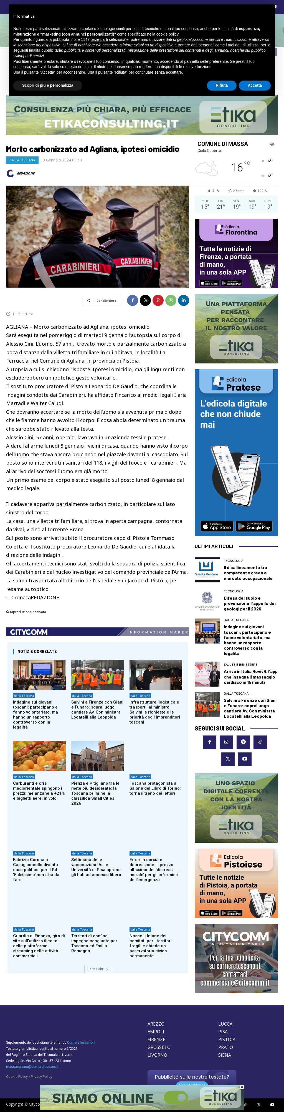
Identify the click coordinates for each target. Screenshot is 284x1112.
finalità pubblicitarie (45, 50)
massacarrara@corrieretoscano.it (32, 1067)
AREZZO (156, 1024)
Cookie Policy (17, 1076)
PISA (223, 1032)
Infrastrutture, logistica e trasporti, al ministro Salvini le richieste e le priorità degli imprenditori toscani (155, 712)
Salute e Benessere (240, 664)
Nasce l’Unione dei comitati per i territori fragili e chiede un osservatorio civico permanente (151, 945)
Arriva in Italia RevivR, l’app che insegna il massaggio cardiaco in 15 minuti (251, 676)
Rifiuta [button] (222, 85)
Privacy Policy (41, 1076)
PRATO (225, 1047)
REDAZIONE (25, 173)
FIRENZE (156, 1039)
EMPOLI (156, 1032)
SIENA (224, 1055)
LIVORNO (157, 1055)
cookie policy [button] (167, 34)
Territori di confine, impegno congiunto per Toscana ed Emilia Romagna (94, 943)
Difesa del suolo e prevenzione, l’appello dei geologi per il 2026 (250, 603)
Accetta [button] (255, 85)
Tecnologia (233, 560)
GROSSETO (159, 1047)
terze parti (99, 39)
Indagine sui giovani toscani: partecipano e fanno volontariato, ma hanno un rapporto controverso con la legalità (35, 715)
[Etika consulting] (142, 1109)
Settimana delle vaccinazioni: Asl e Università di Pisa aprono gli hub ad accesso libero (96, 867)
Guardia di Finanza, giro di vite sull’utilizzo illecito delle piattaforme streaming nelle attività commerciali (39, 945)
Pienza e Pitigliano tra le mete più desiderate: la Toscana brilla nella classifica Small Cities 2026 (95, 793)
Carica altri (97, 969)
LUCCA (225, 1024)
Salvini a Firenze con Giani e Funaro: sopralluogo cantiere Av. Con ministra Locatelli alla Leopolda (97, 710)
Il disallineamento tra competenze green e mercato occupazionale (248, 572)
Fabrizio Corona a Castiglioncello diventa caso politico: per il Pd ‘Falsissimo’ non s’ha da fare (36, 869)
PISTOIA (226, 1039)
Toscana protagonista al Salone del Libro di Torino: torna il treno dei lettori (155, 788)
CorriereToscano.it (81, 1042)
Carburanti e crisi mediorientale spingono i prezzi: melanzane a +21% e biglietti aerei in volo (39, 791)
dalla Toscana (22, 160)
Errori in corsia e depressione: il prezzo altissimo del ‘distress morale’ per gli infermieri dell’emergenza (154, 869)
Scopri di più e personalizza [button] (47, 85)
